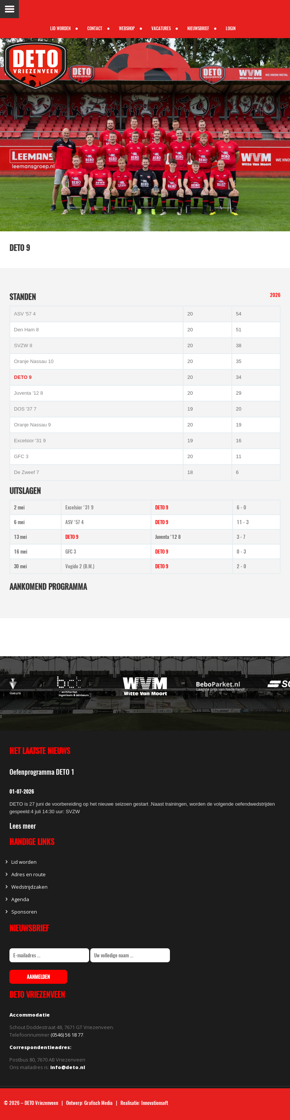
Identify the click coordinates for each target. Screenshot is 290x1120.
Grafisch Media (98, 1103)
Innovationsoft (154, 1103)
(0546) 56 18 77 (67, 1034)
